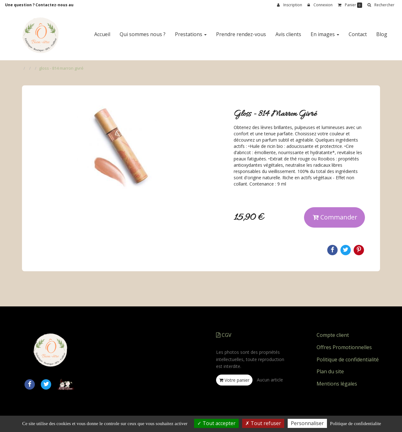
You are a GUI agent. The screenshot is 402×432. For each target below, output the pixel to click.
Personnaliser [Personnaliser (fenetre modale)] (307, 423)
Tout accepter (216, 423)
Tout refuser (263, 423)
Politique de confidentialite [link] (355, 423)
